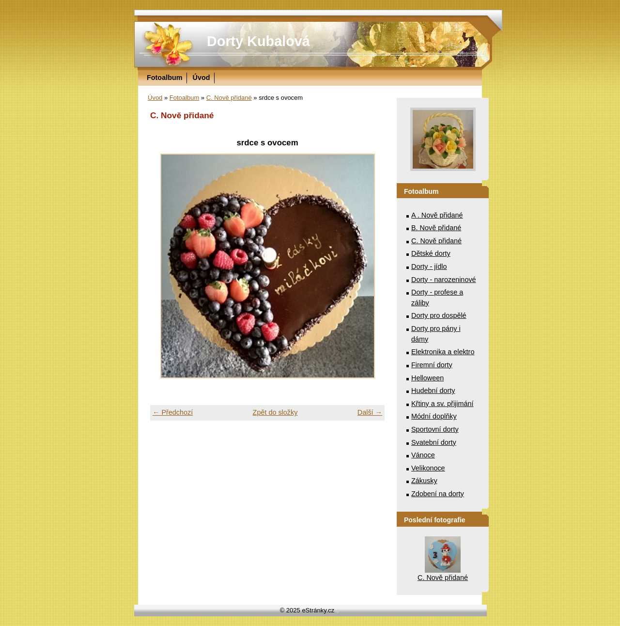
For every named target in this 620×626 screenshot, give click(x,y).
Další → (369, 412)
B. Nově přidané (436, 228)
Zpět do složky (275, 412)
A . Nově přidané (437, 215)
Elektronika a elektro (442, 352)
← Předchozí (173, 412)
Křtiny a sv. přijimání (442, 403)
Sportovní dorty (435, 429)
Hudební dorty (433, 390)
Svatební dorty (433, 442)
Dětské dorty (430, 253)
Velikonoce (428, 468)
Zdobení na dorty (437, 494)
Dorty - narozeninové (443, 279)
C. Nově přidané (229, 97)
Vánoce (423, 455)
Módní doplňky (434, 416)
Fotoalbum (165, 77)
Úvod (201, 77)
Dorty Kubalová (258, 41)
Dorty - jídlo (429, 266)
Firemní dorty (431, 365)
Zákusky (424, 481)
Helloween (427, 378)
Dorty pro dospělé (438, 315)
